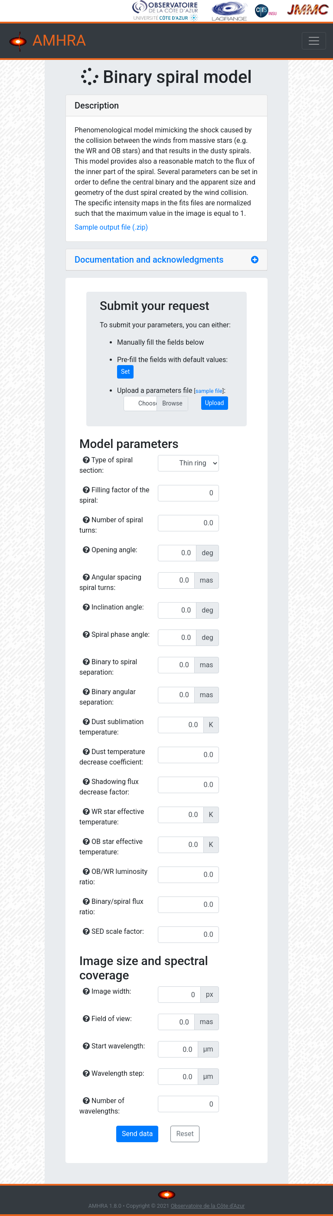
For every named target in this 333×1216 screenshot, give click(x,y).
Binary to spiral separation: (108, 667)
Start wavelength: (114, 1046)
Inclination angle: (113, 607)
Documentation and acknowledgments (149, 259)
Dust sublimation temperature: (111, 727)
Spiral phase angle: (116, 634)
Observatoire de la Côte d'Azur (208, 1206)
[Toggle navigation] (314, 40)
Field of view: (107, 1019)
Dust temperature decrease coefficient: (112, 757)
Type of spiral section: (106, 465)
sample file (209, 391)
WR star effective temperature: (111, 816)
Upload (214, 402)
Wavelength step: (113, 1073)
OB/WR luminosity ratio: (113, 876)
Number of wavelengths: (101, 1106)
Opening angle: (110, 550)
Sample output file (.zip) (111, 227)
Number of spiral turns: (111, 525)
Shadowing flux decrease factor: (109, 787)
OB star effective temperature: (111, 846)
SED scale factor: (113, 931)
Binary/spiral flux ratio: (111, 906)
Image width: (107, 991)
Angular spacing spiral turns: (110, 582)
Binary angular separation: (107, 697)
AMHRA (46, 42)
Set (125, 371)
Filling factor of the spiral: (114, 495)
